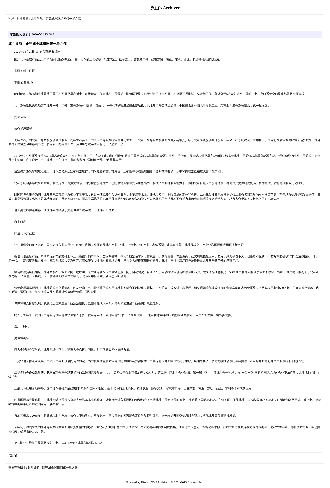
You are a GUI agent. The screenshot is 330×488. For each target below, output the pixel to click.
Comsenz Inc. (195, 482)
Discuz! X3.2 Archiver (155, 482)
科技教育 (22, 18)
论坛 (11, 18)
